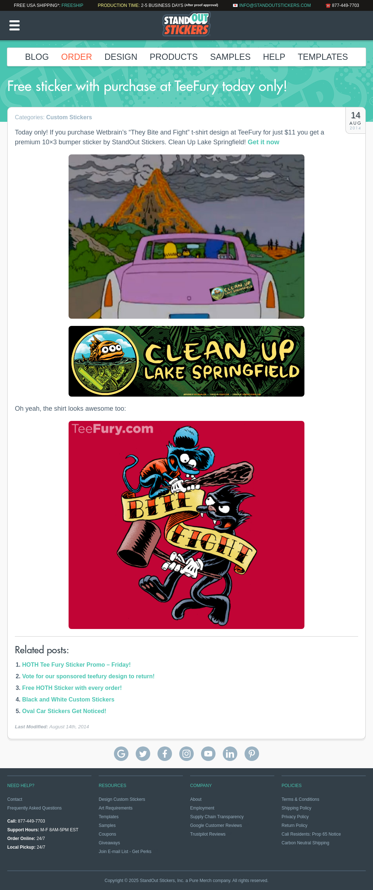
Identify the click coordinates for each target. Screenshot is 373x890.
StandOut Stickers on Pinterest (252, 753)
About (195, 799)
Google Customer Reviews (216, 825)
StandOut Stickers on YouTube (208, 753)
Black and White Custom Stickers (68, 699)
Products (173, 57)
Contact (14, 799)
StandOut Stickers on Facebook (164, 753)
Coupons (107, 834)
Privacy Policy (295, 816)
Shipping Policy (296, 808)
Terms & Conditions (300, 799)
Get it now (263, 142)
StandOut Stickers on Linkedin (230, 753)
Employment (202, 808)
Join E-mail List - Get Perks (125, 851)
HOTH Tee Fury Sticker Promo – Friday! (76, 665)
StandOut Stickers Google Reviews (121, 753)
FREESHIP (72, 5)
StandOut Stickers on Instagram (186, 753)
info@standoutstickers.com (275, 5)
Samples (230, 57)
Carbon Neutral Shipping (305, 842)
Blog (37, 57)
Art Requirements (115, 808)
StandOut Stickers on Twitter (143, 753)
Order (76, 57)
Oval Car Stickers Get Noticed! (64, 711)
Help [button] (274, 57)
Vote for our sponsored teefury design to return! (88, 676)
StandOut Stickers (186, 25)
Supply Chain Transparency (216, 816)
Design (121, 57)
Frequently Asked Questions (34, 808)
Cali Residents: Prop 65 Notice (311, 834)
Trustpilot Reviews (208, 834)
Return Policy (294, 825)
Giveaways (109, 842)
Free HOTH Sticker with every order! (72, 688)
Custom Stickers (69, 117)
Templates (323, 57)
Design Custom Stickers (122, 799)
